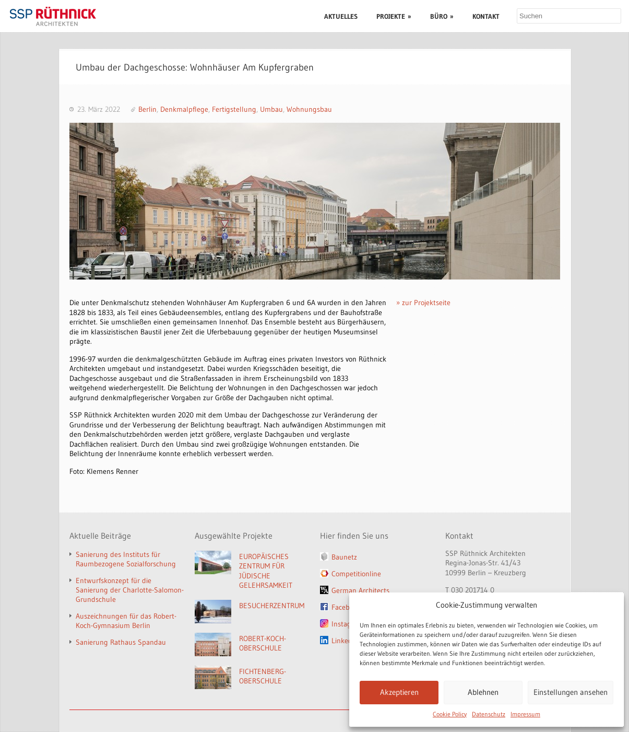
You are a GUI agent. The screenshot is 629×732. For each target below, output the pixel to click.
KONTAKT (486, 16)
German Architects (360, 590)
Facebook (346, 607)
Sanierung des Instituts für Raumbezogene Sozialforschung (126, 559)
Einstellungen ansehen (570, 692)
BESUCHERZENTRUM (271, 605)
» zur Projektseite (423, 302)
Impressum (525, 714)
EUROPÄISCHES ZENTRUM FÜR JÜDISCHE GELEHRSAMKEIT (265, 571)
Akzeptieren (399, 692)
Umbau (271, 109)
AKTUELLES (341, 16)
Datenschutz (488, 714)
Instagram (347, 624)
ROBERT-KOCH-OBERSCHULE (262, 643)
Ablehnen (483, 692)
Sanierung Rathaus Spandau (121, 642)
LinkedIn (345, 640)
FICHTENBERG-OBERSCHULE (262, 676)
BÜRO (442, 16)
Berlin (147, 109)
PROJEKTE (393, 16)
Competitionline (356, 573)
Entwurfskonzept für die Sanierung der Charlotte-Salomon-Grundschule (130, 590)
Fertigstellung (234, 109)
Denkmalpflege (184, 109)
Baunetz (344, 557)
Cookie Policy (450, 714)
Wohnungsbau (309, 109)
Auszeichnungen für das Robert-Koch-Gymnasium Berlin (126, 620)
